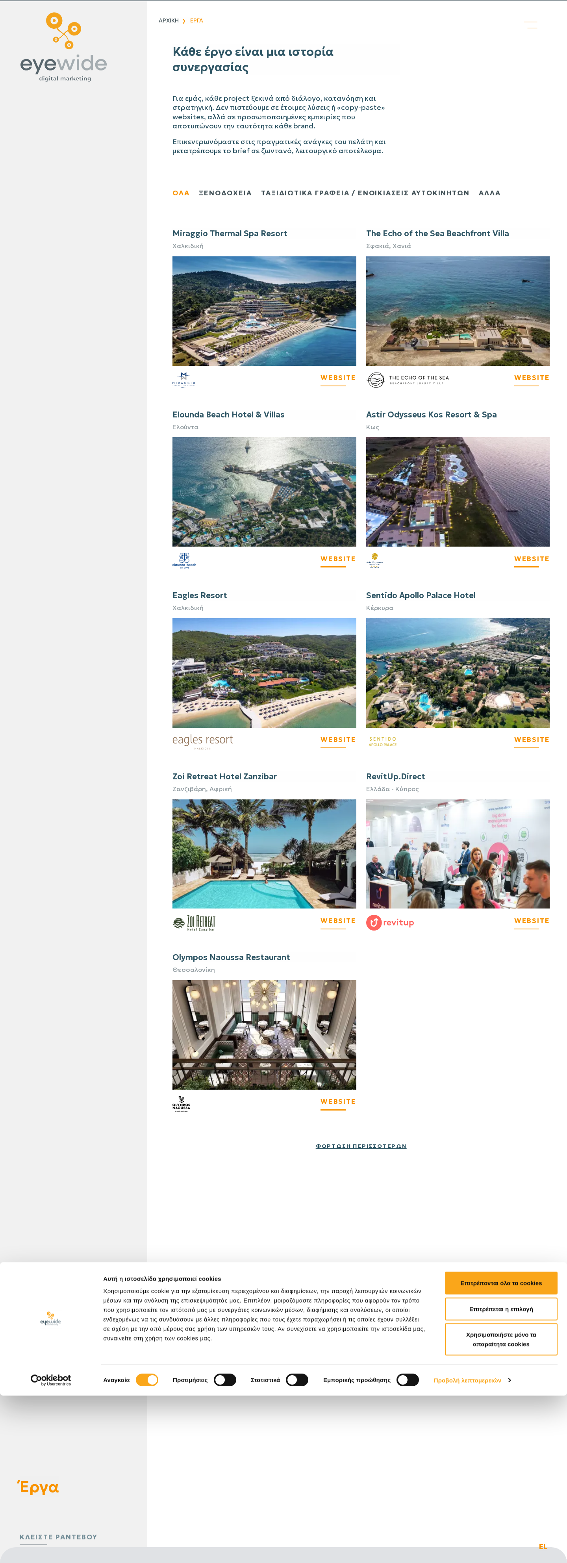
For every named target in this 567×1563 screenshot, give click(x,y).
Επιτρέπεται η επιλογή (501, 1476)
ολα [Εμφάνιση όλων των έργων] (181, 193)
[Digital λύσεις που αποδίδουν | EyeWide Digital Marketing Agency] (72, 47)
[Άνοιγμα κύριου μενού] (544, 14)
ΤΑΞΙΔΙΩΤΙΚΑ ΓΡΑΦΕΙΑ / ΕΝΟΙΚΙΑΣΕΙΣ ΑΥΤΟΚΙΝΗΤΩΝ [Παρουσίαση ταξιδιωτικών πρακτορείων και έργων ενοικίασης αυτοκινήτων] (372, 193)
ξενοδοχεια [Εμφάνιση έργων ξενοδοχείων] (227, 193)
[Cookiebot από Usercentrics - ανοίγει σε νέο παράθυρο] (51, 1548)
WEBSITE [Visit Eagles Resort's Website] (337, 740)
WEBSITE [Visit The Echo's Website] (531, 377)
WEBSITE (337, 559)
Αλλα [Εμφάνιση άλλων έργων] (501, 193)
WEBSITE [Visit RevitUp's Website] (531, 920)
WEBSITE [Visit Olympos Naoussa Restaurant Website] (337, 1102)
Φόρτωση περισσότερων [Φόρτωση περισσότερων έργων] (361, 1146)
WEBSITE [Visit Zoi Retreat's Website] (337, 920)
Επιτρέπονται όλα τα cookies (501, 1450)
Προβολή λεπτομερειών (468, 1547)
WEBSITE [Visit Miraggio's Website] (337, 377)
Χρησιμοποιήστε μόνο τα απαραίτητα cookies (501, 1506)
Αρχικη (169, 20)
